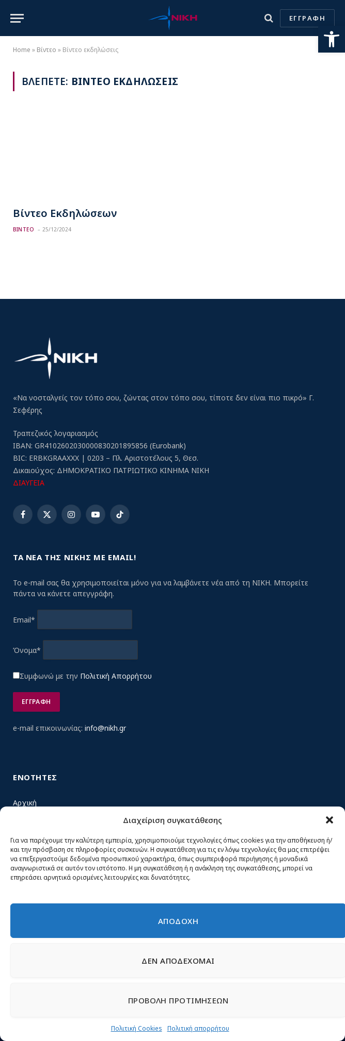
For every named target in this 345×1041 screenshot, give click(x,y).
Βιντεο (23, 229)
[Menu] (17, 18)
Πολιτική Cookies (136, 1028)
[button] (331, 39)
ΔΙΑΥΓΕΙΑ (28, 483)
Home (21, 49)
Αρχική (25, 803)
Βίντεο (46, 49)
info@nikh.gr (105, 728)
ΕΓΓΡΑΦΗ (307, 18)
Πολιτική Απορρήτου (116, 676)
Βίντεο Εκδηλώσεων (65, 213)
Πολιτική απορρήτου (198, 1028)
